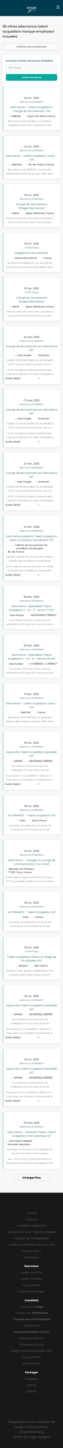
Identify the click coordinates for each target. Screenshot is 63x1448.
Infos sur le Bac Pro (31, 1338)
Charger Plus (31, 1178)
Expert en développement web (31, 1351)
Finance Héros (31, 1251)
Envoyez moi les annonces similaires (29, 61)
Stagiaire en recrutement (31, 253)
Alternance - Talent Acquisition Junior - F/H (31, 158)
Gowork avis (32, 1326)
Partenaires (31, 1257)
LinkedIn (31, 1391)
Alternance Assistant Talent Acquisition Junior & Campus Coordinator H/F (31, 538)
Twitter (31, 1385)
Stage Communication (31, 1427)
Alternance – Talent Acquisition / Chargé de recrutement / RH (31, 109)
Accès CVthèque (31, 1279)
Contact (31, 1219)
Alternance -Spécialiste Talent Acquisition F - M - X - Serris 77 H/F (31, 608)
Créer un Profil (31, 1357)
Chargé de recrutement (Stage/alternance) (31, 206)
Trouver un (31, 1307)
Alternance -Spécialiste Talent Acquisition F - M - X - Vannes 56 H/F (32, 657)
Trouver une (31, 1313)
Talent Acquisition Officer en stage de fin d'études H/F (31, 959)
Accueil (31, 1213)
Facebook (31, 1379)
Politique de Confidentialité (31, 1238)
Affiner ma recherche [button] (31, 47)
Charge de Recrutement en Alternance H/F (31, 348)
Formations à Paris (31, 1345)
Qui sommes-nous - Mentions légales (31, 1232)
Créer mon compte (31, 1291)
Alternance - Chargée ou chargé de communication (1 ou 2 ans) (31, 862)
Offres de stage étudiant (31, 1437)
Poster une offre (31, 1272)
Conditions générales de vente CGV (31, 1245)
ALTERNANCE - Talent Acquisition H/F (32, 815)
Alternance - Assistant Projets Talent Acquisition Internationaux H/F (31, 1134)
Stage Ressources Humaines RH (31, 1422)
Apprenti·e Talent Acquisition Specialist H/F (31, 754)
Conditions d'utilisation (31, 1226)
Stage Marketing (31, 1432)
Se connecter (31, 1285)
